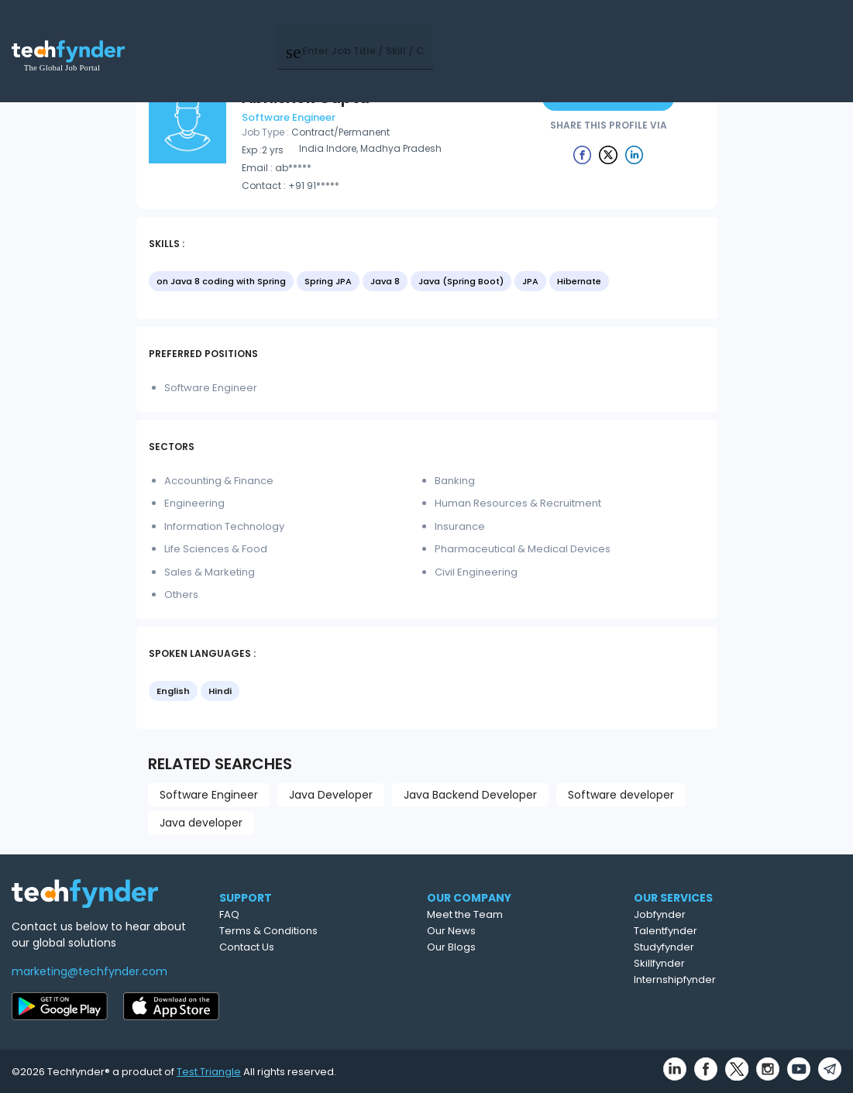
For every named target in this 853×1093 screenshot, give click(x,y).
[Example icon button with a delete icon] (582, 154)
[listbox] (427, 282)
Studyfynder (727, 947)
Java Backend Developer (470, 795)
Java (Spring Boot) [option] (461, 281)
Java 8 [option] (385, 281)
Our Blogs (512, 947)
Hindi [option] (220, 691)
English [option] (173, 691)
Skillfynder (722, 963)
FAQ (283, 914)
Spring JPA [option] (328, 281)
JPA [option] (530, 281)
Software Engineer (209, 795)
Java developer (201, 822)
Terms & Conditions (322, 930)
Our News (512, 930)
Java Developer (331, 795)
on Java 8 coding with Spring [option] (221, 281)
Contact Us (300, 947)
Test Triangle (209, 1071)
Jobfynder (722, 914)
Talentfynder (728, 930)
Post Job (611, 30)
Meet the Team (526, 914)
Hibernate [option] (579, 281)
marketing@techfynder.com (89, 971)
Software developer (621, 795)
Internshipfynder (738, 979)
